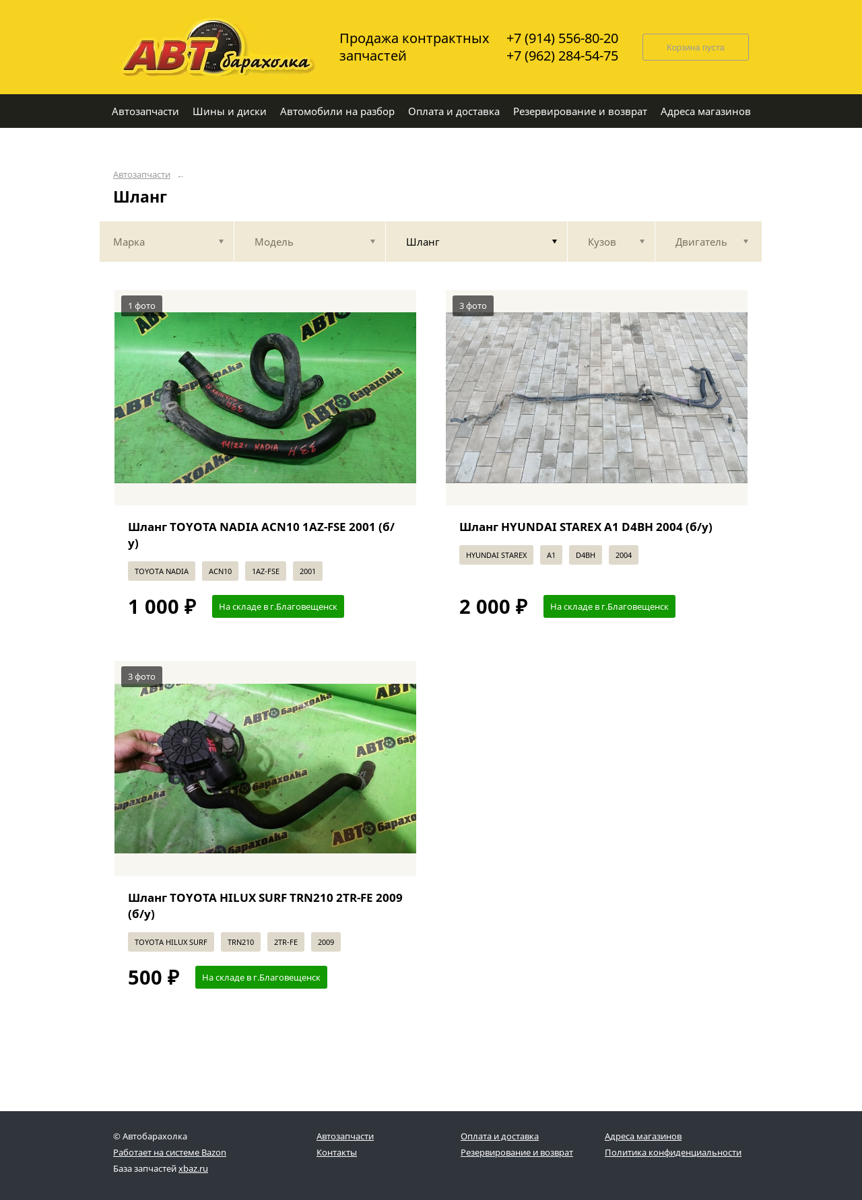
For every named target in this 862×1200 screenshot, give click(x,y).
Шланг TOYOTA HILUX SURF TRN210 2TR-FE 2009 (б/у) (265, 905)
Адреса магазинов (643, 1136)
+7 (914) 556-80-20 (562, 38)
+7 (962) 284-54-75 (562, 56)
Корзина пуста (696, 47)
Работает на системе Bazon (169, 1152)
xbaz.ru (193, 1168)
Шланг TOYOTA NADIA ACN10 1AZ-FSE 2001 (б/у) (261, 535)
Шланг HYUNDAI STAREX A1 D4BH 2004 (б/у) (585, 526)
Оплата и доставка (500, 1136)
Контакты (337, 1152)
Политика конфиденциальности (673, 1152)
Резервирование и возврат (517, 1152)
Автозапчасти (141, 174)
